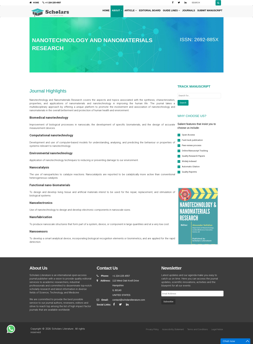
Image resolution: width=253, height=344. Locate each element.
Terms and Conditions (197, 329)
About (117, 10)
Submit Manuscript (209, 10)
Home (105, 10)
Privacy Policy (152, 329)
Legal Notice (217, 329)
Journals (188, 10)
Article (131, 10)
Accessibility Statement (173, 329)
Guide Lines (171, 10)
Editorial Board (150, 10)
